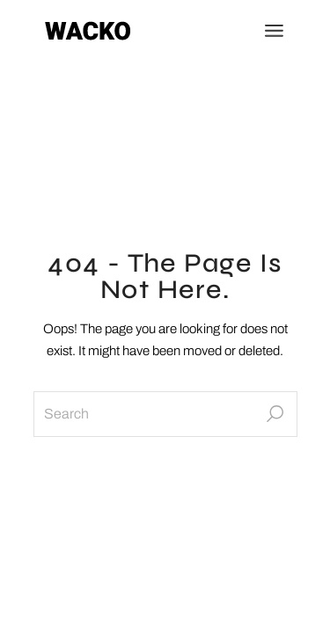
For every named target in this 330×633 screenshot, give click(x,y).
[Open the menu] (274, 31)
